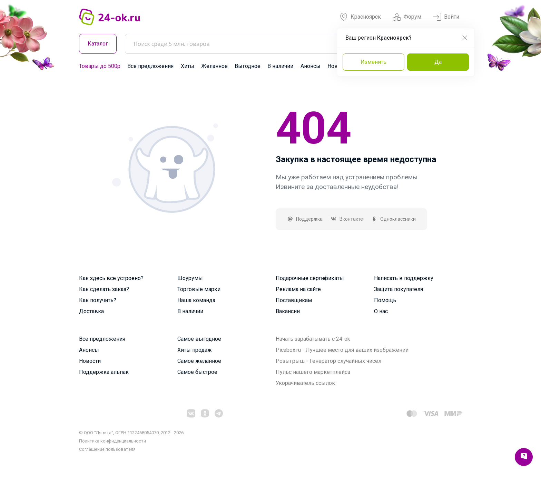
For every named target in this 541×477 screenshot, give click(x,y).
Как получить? (97, 300)
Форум (407, 17)
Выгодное (247, 66)
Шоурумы (190, 278)
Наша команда (196, 300)
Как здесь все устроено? (111, 278)
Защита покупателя (398, 289)
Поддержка (305, 219)
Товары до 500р (99, 66)
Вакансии (288, 311)
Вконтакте (347, 219)
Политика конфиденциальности (112, 441)
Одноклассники (393, 219)
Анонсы (311, 66)
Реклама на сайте (298, 289)
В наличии (280, 66)
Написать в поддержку (403, 278)
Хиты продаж (194, 350)
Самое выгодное (199, 339)
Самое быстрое (197, 372)
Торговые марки (198, 289)
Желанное (214, 66)
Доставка (91, 311)
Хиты (187, 66)
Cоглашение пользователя (107, 449)
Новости (90, 361)
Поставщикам (294, 300)
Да (438, 62)
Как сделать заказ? (104, 289)
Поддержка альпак (104, 372)
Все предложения (150, 66)
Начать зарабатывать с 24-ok (313, 339)
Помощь (385, 300)
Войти (446, 17)
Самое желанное (199, 361)
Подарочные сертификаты (310, 278)
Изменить (373, 62)
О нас (381, 311)
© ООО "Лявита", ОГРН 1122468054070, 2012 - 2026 (131, 432)
